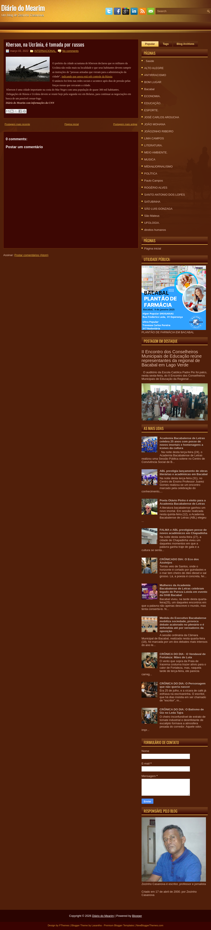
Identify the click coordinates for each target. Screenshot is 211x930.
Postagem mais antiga (125, 124)
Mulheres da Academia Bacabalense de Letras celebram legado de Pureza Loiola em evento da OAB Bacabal (183, 590)
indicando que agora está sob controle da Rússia (87, 76)
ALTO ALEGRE (154, 68)
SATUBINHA (152, 201)
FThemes (64, 925)
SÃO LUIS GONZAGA (158, 208)
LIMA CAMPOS (154, 138)
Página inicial (71, 124)
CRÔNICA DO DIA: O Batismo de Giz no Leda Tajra (182, 711)
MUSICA (149, 159)
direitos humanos (155, 229)
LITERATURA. (153, 145)
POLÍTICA (150, 173)
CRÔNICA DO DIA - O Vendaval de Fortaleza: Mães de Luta (183, 655)
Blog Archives (185, 43)
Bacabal (149, 89)
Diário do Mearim (23, 8)
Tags (166, 43)
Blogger (137, 915)
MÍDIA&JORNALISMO (158, 166)
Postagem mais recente (17, 124)
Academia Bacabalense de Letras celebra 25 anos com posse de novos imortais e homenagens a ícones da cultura (182, 443)
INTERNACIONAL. (45, 51)
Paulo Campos (153, 180)
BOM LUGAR (152, 82)
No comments (70, 51)
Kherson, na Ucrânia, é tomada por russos (45, 44)
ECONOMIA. (152, 96)
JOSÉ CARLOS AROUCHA (161, 117)
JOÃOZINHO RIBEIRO (158, 131)
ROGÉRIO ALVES (155, 187)
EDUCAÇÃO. (152, 103)
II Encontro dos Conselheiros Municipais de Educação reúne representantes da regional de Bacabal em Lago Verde (172, 358)
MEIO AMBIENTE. (155, 152)
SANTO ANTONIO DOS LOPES (164, 194)
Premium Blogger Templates (119, 925)
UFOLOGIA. (152, 222)
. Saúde (149, 61)
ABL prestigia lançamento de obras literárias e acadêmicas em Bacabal (183, 472)
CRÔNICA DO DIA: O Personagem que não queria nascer (183, 685)
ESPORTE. (151, 110)
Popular (150, 43)
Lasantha (97, 925)
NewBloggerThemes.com (149, 925)
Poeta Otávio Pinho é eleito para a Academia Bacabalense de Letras (183, 502)
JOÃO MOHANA (154, 124)
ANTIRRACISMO (155, 75)
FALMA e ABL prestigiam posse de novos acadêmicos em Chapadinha (183, 531)
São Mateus (151, 215)
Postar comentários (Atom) (32, 255)
